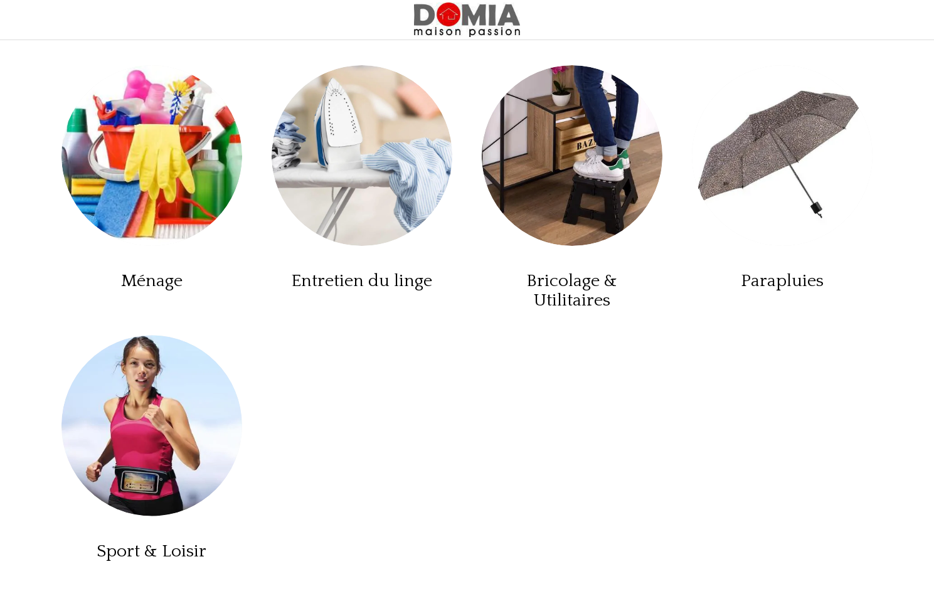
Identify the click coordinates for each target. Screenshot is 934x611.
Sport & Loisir (151, 551)
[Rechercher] (909, 20)
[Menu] (25, 20)
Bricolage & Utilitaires (571, 290)
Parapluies (782, 280)
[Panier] (877, 20)
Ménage (152, 280)
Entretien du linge (361, 280)
